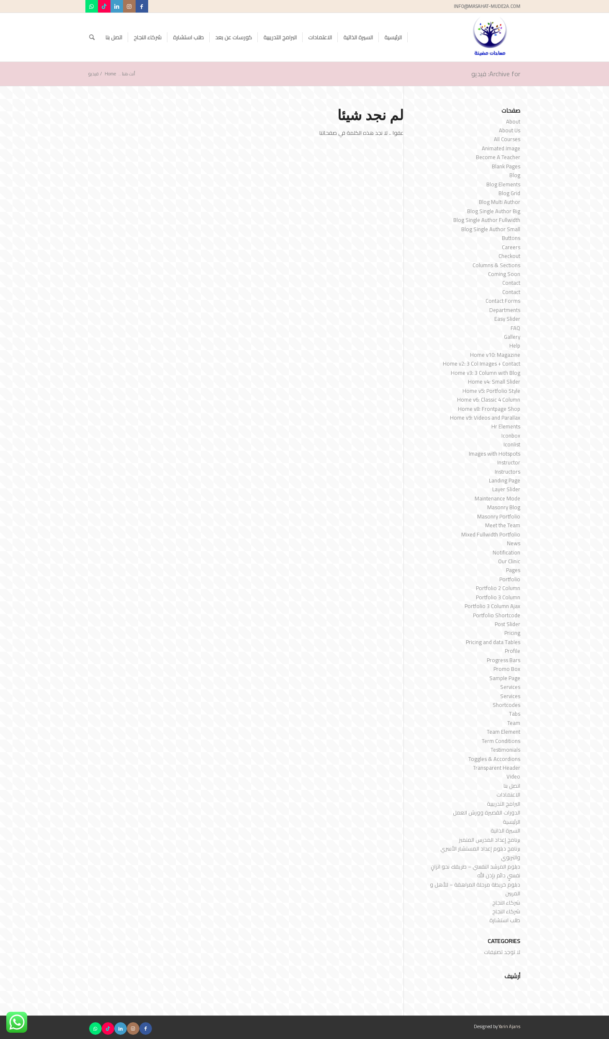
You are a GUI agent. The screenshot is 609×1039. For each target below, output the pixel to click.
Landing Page (504, 480)
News (513, 543)
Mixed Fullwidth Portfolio (490, 534)
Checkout (509, 256)
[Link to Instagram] (129, 6)
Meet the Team (502, 525)
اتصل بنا (512, 786)
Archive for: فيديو (495, 73)
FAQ (515, 328)
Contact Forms (503, 301)
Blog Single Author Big (493, 211)
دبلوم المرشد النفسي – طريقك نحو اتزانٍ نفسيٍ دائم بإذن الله (475, 870)
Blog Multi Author (499, 202)
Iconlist (512, 444)
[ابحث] (92, 37)
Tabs (514, 714)
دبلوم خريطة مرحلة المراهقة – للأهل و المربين (475, 888)
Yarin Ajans (509, 1026)
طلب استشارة (504, 920)
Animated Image (501, 148)
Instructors (507, 472)
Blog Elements (503, 184)
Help (514, 345)
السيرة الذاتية (505, 830)
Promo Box (506, 669)
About (513, 121)
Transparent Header (496, 768)
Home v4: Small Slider (494, 381)
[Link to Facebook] (142, 6)
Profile (512, 651)
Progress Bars (503, 660)
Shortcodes (506, 705)
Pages (513, 570)
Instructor (508, 462)
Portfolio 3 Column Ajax (492, 606)
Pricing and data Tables (493, 642)
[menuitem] (393, 37)
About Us (509, 130)
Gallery (512, 337)
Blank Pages (506, 166)
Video (513, 776)
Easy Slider (507, 319)
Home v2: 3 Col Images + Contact (481, 363)
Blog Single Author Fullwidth (486, 220)
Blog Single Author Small (490, 229)
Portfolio (509, 579)
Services (510, 687)
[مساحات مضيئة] (490, 37)
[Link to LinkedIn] (116, 6)
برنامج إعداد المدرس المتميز (489, 840)
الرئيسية (511, 822)
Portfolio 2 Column (498, 588)
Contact (511, 283)
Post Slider (507, 624)
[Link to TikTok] (104, 6)
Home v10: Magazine (495, 355)
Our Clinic (509, 561)
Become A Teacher (498, 157)
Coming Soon (504, 274)
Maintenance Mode (497, 498)
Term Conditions (501, 741)
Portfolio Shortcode (496, 615)
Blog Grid (509, 193)
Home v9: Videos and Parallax (485, 418)
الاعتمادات (508, 794)
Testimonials (505, 750)
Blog (514, 175)
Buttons (511, 238)
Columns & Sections (496, 265)
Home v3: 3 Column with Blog (485, 373)
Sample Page (504, 678)
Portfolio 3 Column (498, 597)
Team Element (503, 732)
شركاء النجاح (506, 902)
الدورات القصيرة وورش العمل (486, 812)
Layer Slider (506, 489)
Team (513, 723)
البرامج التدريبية (503, 804)
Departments (504, 310)
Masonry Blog (503, 507)
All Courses (507, 139)
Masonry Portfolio (498, 516)
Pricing (512, 633)
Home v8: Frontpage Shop (489, 409)
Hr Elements (505, 426)
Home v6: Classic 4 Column (488, 399)
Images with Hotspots (494, 454)
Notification (506, 552)
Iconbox (510, 436)
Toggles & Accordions (494, 759)
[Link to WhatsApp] (91, 6)
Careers (511, 247)
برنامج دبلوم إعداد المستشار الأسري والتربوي (480, 852)
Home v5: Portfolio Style (491, 391)
